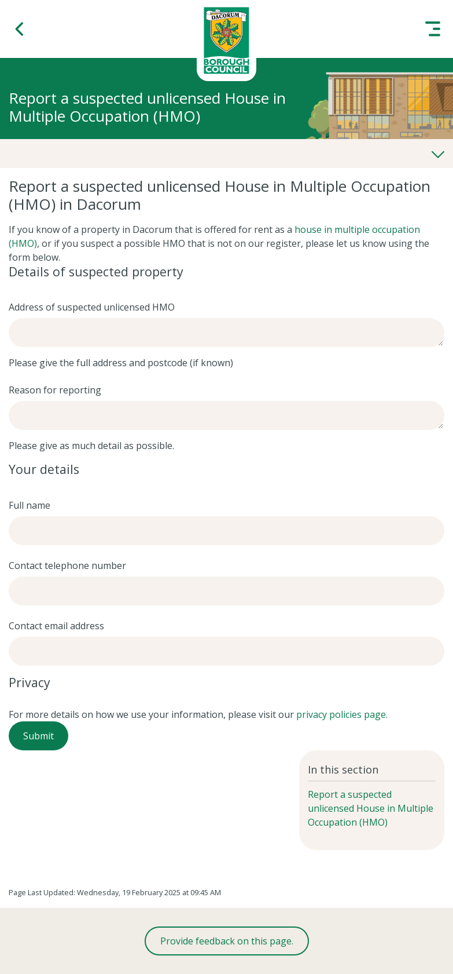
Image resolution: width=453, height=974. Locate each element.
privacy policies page (341, 714)
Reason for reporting (55, 390)
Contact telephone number (67, 565)
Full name (29, 505)
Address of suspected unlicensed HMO (92, 307)
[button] (20, 28)
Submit (38, 735)
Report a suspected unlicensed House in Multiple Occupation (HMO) (370, 808)
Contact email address (56, 625)
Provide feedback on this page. (226, 941)
